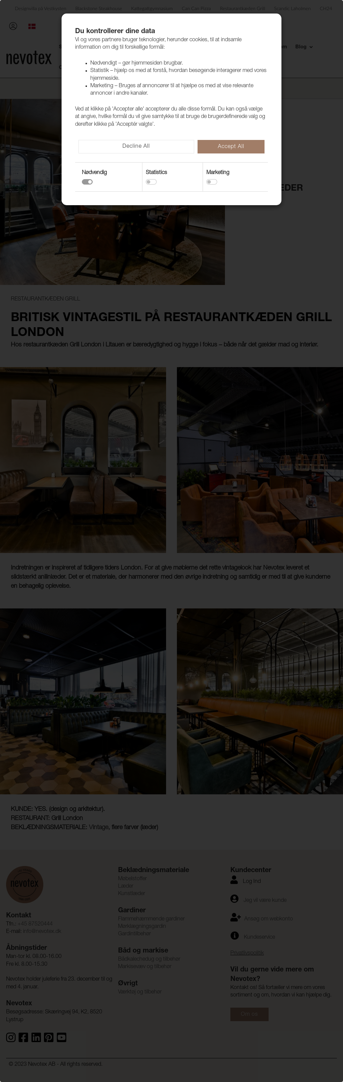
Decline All (136, 146)
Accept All (231, 147)
